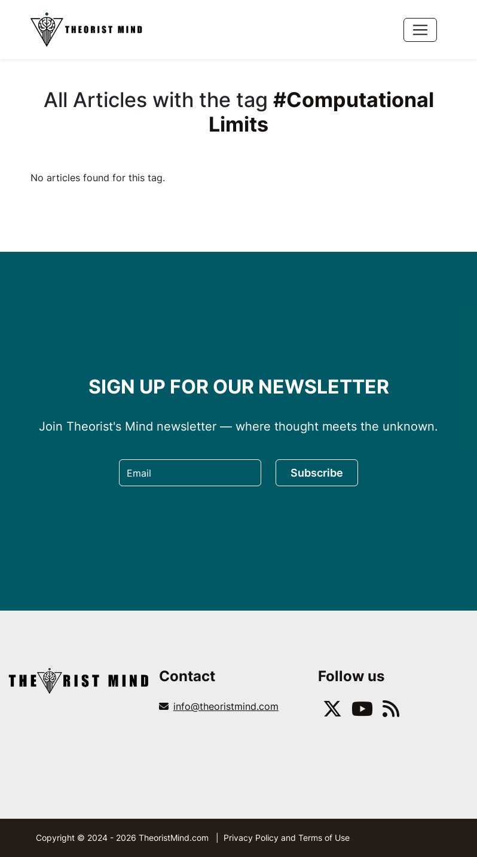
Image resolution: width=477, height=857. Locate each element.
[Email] (190, 472)
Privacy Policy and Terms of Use (287, 837)
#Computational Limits (321, 111)
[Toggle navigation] (420, 30)
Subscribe (317, 472)
